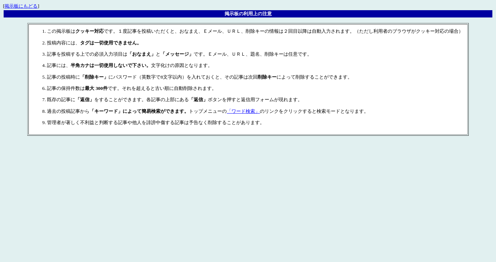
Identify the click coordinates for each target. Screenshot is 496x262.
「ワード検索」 (243, 111)
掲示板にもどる (20, 6)
